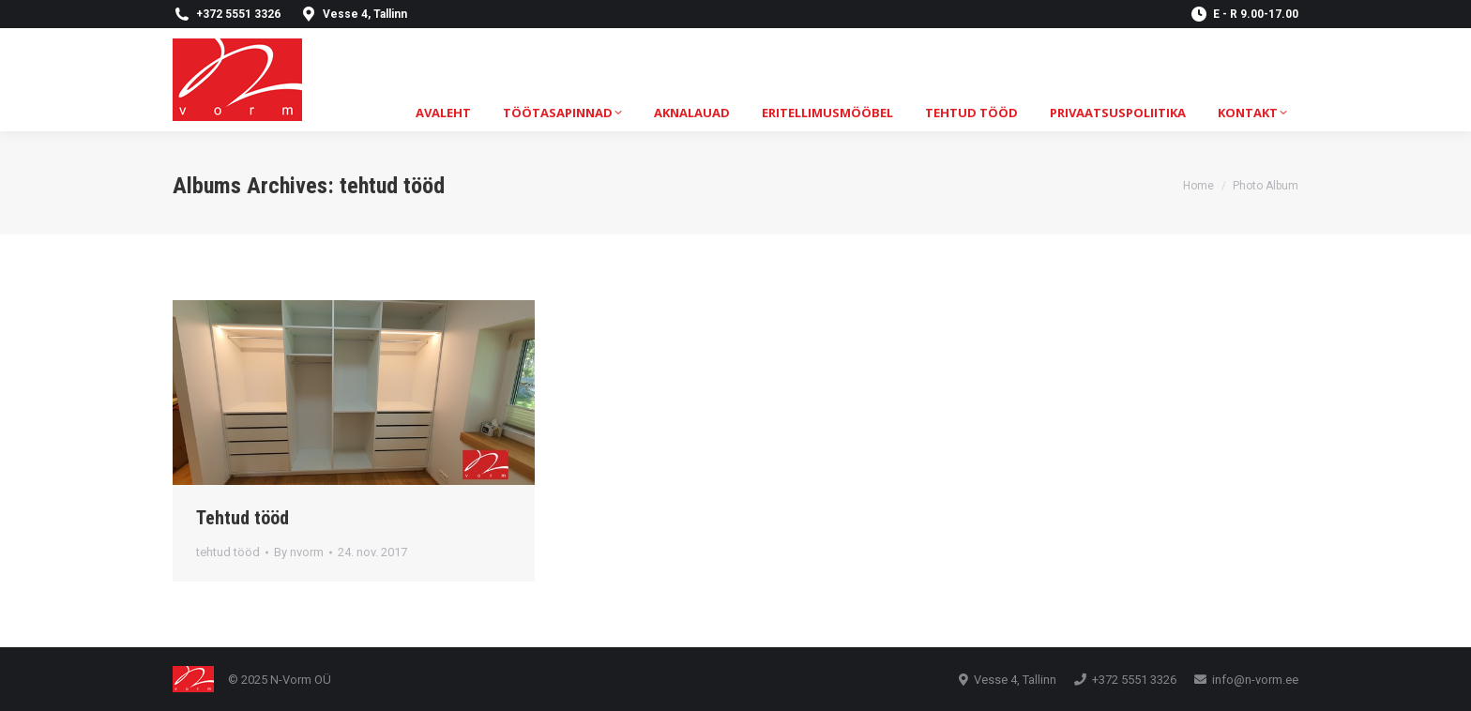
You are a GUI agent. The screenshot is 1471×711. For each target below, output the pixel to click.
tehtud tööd (228, 552)
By (299, 552)
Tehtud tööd (242, 518)
